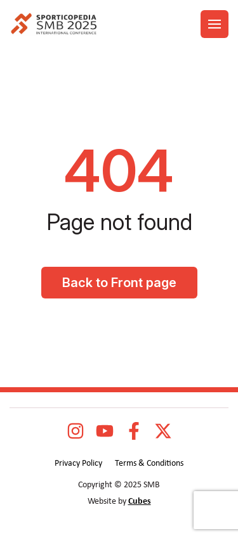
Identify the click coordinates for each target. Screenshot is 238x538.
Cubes (139, 501)
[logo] (54, 24)
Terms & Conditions (149, 463)
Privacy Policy (78, 463)
